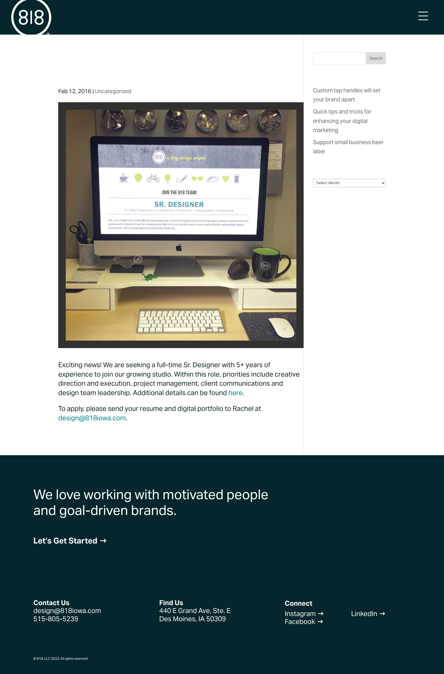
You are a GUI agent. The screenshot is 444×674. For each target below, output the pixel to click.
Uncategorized (113, 91)
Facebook (304, 621)
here (235, 392)
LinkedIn (368, 613)
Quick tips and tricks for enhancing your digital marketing (342, 121)
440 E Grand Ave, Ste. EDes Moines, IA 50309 (194, 614)
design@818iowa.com (92, 418)
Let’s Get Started (70, 541)
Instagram (304, 613)
